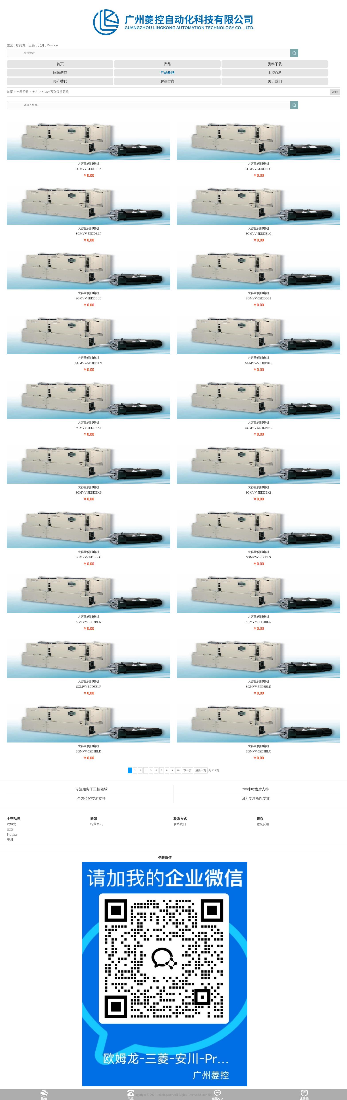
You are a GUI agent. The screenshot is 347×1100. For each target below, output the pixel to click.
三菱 (10, 829)
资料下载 (275, 64)
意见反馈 (263, 824)
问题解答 (60, 72)
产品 (167, 64)
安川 (35, 92)
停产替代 (60, 81)
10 (178, 770)
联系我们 (180, 824)
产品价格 (167, 72)
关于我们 (275, 81)
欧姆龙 (11, 824)
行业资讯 (96, 824)
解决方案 (167, 81)
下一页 (187, 770)
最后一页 (200, 770)
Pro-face (12, 834)
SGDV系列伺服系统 (55, 92)
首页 (60, 64)
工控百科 (275, 72)
